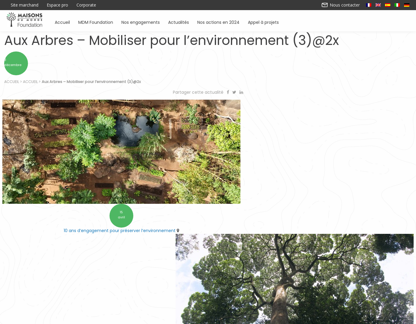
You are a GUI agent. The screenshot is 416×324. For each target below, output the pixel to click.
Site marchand (24, 5)
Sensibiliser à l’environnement (288, 291)
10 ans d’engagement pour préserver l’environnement (102, 219)
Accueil (62, 21)
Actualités (179, 21)
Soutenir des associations (140, 291)
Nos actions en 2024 (218, 21)
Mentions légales (254, 317)
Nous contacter (341, 5)
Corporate (86, 5)
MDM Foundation (95, 21)
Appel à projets (263, 21)
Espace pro (57, 5)
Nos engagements (140, 21)
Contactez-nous (161, 317)
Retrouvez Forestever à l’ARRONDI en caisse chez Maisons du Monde (310, 219)
